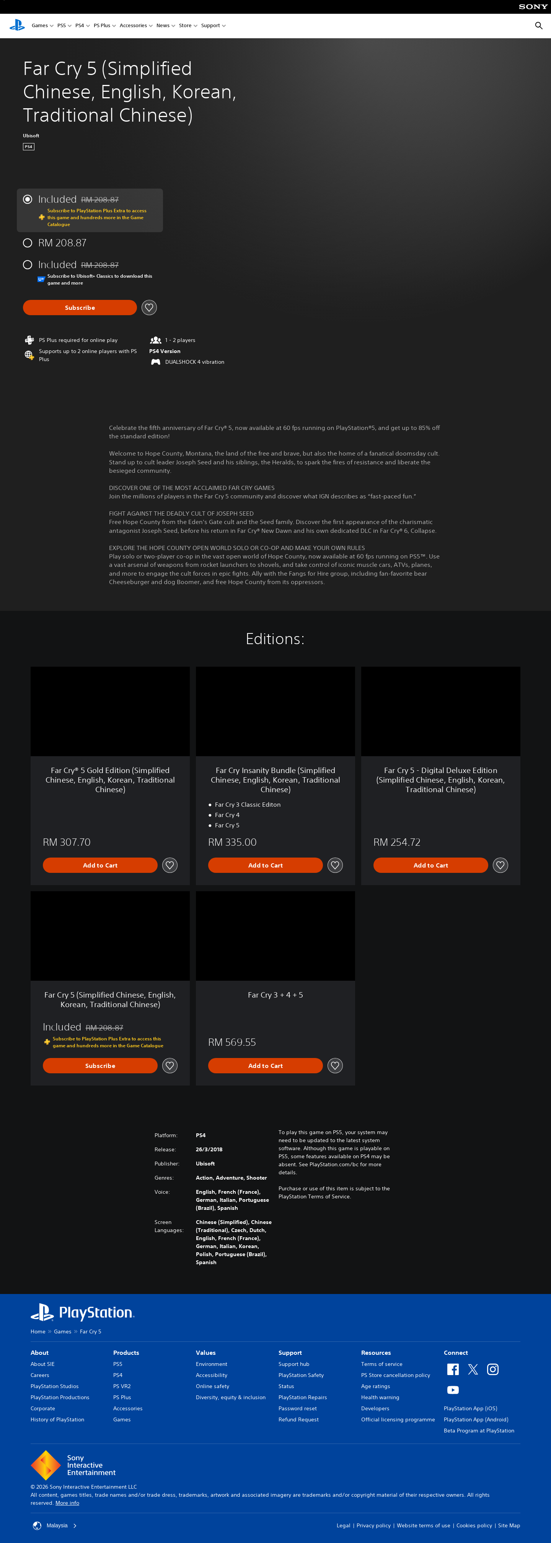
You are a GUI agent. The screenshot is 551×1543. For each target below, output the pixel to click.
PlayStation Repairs (303, 1397)
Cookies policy (474, 1525)
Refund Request (299, 1419)
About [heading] (40, 1352)
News (163, 26)
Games (40, 26)
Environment (211, 1364)
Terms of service (382, 1364)
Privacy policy (374, 1525)
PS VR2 (121, 1386)
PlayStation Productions (60, 1397)
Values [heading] (206, 1352)
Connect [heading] (456, 1352)
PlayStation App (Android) (476, 1419)
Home (38, 1331)
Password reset (298, 1408)
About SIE (43, 1364)
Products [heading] (126, 1352)
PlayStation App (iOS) (470, 1408)
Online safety (212, 1386)
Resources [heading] (376, 1352)
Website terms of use (423, 1525)
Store (185, 26)
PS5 (61, 26)
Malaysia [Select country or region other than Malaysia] (55, 1525)
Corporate (43, 1408)
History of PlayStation (57, 1419)
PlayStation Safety (301, 1375)
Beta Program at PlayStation (479, 1430)
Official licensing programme (398, 1419)
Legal (343, 1525)
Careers (40, 1375)
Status (286, 1386)
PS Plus (102, 26)
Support (210, 26)
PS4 (79, 26)
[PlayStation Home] (17, 26)
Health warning (380, 1397)
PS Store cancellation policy (395, 1375)
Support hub (294, 1364)
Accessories (133, 26)
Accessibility (211, 1375)
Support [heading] (290, 1352)
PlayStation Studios (55, 1386)
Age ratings (375, 1386)
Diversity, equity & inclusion (231, 1397)
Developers (375, 1408)
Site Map (509, 1525)
